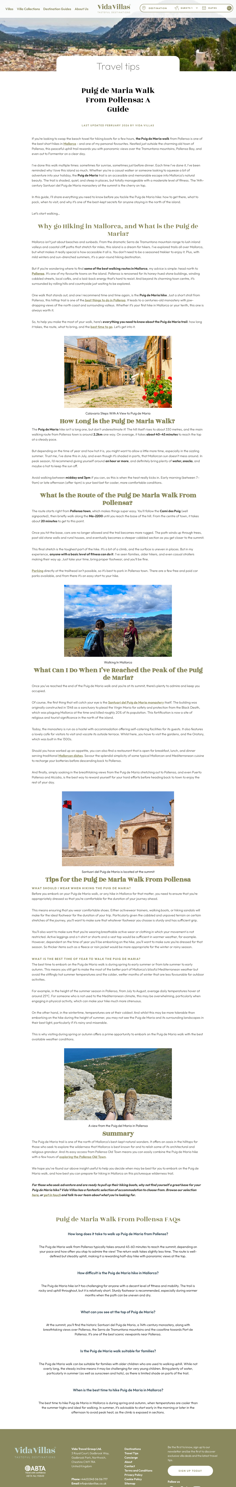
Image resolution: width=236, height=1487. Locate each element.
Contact (129, 1466)
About (128, 1462)
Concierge (131, 1457)
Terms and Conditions (138, 1470)
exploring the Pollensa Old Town (82, 1157)
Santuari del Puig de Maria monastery (136, 702)
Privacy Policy (133, 1475)
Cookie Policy (133, 1479)
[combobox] (158, 8)
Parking (37, 571)
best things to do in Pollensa (105, 300)
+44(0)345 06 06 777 (93, 1479)
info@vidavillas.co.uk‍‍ (93, 1483)
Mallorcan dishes (70, 756)
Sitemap (129, 1483)
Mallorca (69, 144)
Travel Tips (131, 1453)
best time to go (101, 327)
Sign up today (190, 1470)
